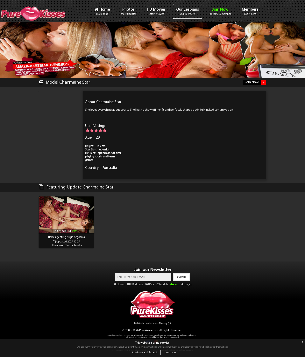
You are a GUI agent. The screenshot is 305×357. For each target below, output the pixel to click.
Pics (149, 284)
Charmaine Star (60, 245)
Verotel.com (171, 335)
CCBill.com (158, 335)
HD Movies (156, 12)
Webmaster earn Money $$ (152, 323)
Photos (128, 12)
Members (250, 12)
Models (162, 284)
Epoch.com (148, 335)
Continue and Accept (144, 352)
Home (102, 11)
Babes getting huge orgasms (66, 237)
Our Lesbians (187, 12)
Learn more (170, 352)
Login (186, 284)
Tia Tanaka (76, 245)
